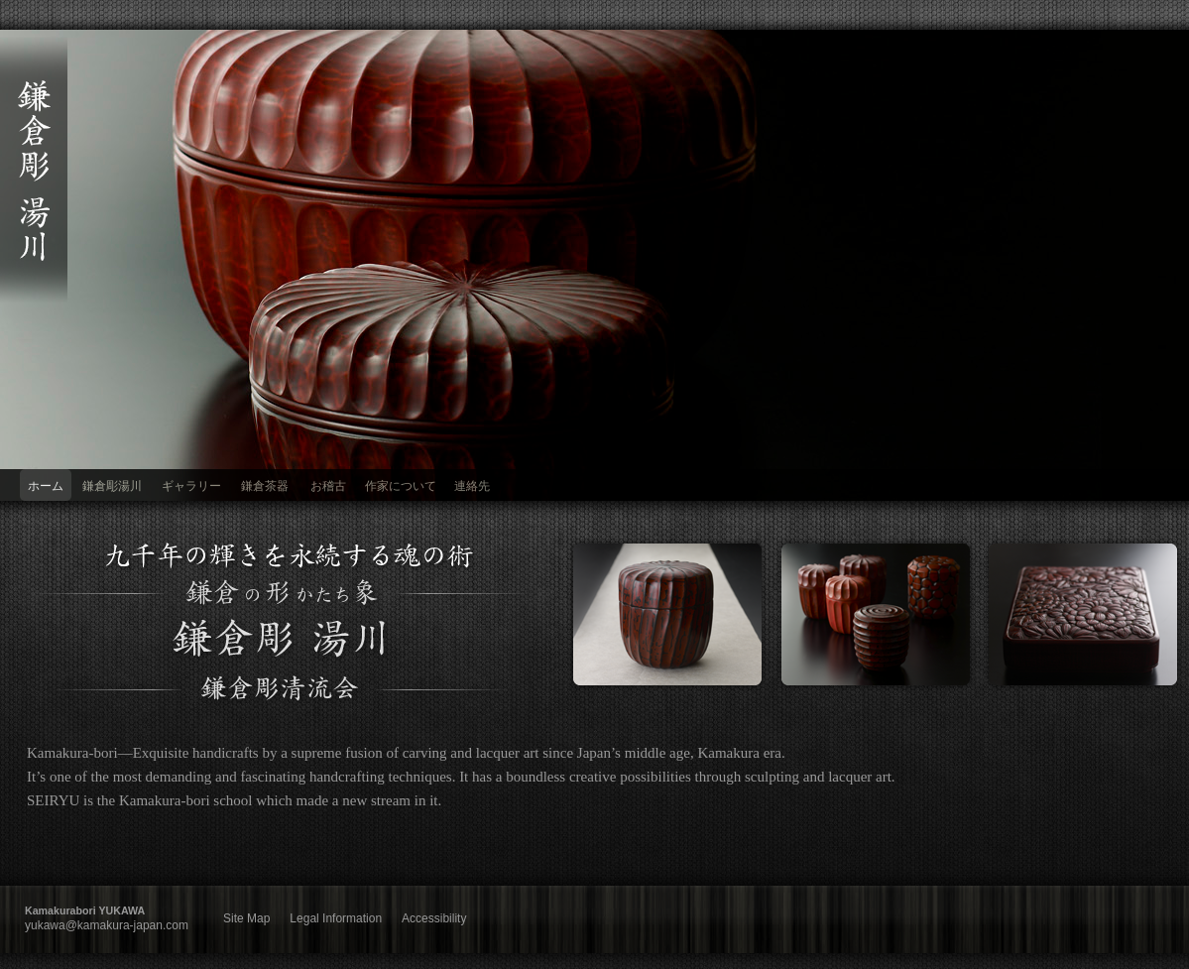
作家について (400, 486)
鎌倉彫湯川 (112, 486)
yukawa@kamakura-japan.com (106, 925)
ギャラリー (191, 486)
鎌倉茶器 (265, 486)
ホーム (45, 486)
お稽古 (328, 486)
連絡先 (472, 486)
